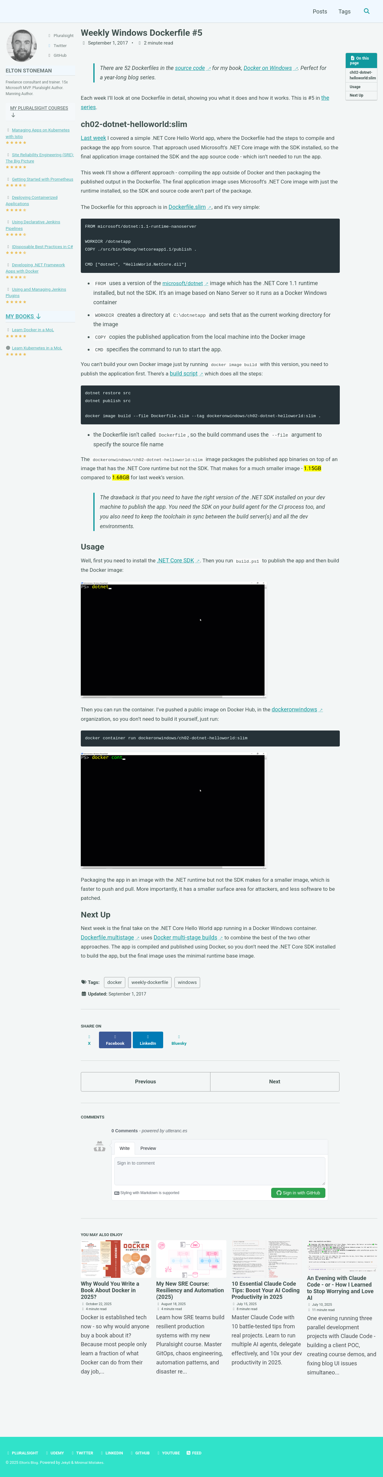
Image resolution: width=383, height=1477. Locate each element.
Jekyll (67, 1463)
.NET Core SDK (180, 581)
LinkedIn (115, 1453)
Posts (319, 11)
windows (187, 1010)
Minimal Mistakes (91, 1463)
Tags (344, 11)
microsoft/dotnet (184, 299)
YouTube (173, 1453)
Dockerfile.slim (192, 222)
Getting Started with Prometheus (42, 185)
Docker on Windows (268, 68)
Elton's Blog (29, 1463)
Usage (355, 94)
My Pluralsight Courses (29, 117)
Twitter (85, 1453)
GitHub (144, 1453)
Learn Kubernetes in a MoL (37, 354)
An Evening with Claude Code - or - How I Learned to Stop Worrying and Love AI (340, 1312)
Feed (201, 1453)
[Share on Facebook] (116, 1065)
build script (195, 390)
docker (114, 1010)
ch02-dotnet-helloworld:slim (363, 79)
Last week (93, 140)
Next (275, 1105)
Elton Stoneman (30, 73)
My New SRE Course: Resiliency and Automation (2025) (190, 1315)
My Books (24, 323)
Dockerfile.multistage (107, 964)
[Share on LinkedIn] (149, 1065)
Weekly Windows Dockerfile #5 (141, 33)
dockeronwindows (306, 731)
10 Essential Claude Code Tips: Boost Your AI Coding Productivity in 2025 (266, 1315)
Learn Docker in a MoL (33, 336)
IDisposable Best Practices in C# (42, 253)
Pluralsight (23, 1453)
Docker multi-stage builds (186, 964)
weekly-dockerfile (150, 1010)
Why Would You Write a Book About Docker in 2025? (110, 1315)
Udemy (56, 1453)
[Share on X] (89, 1065)
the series (93, 108)
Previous (145, 1105)
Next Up (357, 103)
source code (190, 68)
